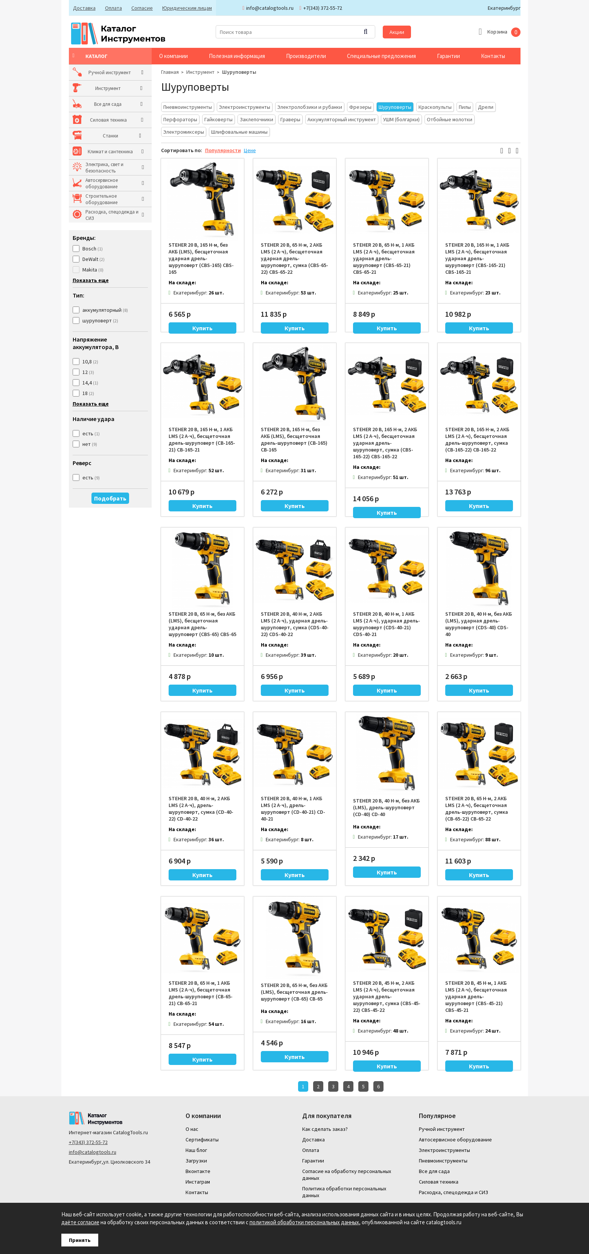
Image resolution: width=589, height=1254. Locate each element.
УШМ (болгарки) (401, 119)
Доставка (84, 8)
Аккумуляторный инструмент (341, 119)
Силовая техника (103, 120)
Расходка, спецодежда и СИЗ (111, 215)
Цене (250, 150)
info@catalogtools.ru (92, 1151)
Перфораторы (180, 119)
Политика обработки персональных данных (344, 1191)
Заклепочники (256, 119)
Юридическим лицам (184, 8)
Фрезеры (360, 107)
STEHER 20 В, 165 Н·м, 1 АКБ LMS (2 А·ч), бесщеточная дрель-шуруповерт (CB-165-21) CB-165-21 (202, 439)
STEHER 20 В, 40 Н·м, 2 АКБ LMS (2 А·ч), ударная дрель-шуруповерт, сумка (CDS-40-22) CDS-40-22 (295, 624)
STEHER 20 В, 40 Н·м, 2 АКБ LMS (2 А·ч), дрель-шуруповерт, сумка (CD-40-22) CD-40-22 (201, 808)
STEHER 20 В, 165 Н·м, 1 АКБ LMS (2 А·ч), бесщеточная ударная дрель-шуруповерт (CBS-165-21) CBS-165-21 (477, 258)
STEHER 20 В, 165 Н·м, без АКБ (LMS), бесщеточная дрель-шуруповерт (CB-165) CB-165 (294, 439)
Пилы (465, 107)
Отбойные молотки (449, 119)
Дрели (485, 107)
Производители (306, 55)
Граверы (290, 119)
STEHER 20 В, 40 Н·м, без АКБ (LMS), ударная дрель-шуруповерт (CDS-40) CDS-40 (478, 624)
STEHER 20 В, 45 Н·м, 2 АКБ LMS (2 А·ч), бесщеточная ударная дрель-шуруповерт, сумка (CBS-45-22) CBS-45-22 (386, 996)
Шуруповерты (239, 72)
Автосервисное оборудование (101, 183)
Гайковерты (218, 119)
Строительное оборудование (101, 199)
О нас (192, 1128)
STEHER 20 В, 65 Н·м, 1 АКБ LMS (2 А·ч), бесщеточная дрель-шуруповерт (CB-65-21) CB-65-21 (201, 993)
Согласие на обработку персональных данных (346, 1174)
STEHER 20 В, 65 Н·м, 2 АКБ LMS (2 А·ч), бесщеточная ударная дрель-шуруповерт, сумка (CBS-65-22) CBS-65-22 (294, 258)
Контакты (493, 55)
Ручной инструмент (106, 72)
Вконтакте (198, 1170)
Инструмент (98, 88)
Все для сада (99, 104)
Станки (93, 136)
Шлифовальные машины (239, 131)
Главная (170, 72)
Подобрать (110, 498)
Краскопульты (435, 107)
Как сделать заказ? (325, 1128)
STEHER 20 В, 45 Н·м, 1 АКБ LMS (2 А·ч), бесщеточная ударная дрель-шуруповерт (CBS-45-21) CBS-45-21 (476, 996)
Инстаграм (198, 1181)
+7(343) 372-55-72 (88, 1141)
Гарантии (448, 55)
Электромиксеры (183, 131)
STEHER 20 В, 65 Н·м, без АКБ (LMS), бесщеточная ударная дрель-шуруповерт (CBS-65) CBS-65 (202, 624)
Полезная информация (237, 55)
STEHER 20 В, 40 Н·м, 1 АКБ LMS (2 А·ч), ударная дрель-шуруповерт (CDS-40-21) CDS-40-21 (386, 624)
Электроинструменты (244, 107)
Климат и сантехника (108, 151)
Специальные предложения (381, 55)
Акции (397, 32)
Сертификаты (202, 1138)
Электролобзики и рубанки (309, 107)
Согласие (140, 8)
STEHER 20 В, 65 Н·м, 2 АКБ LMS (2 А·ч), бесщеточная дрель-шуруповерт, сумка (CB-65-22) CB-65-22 (476, 808)
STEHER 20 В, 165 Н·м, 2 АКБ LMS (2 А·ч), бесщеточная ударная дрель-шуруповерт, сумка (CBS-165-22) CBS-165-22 (385, 443)
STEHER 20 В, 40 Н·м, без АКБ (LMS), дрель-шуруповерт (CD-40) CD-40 (386, 807)
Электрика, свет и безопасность (104, 167)
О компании (173, 55)
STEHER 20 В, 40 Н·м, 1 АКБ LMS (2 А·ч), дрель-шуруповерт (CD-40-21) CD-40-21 (293, 808)
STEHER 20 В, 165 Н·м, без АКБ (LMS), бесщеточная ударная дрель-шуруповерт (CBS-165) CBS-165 (201, 258)
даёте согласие (80, 1222)
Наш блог (196, 1149)
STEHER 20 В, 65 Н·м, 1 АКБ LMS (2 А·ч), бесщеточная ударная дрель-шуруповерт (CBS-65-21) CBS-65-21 (384, 258)
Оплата (112, 8)
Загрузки (196, 1159)
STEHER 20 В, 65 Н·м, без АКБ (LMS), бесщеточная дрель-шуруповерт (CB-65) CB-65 (294, 992)
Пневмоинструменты (187, 107)
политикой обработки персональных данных (304, 1222)
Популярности (223, 150)
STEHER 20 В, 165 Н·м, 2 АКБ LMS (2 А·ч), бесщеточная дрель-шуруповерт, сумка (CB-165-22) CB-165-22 (477, 439)
